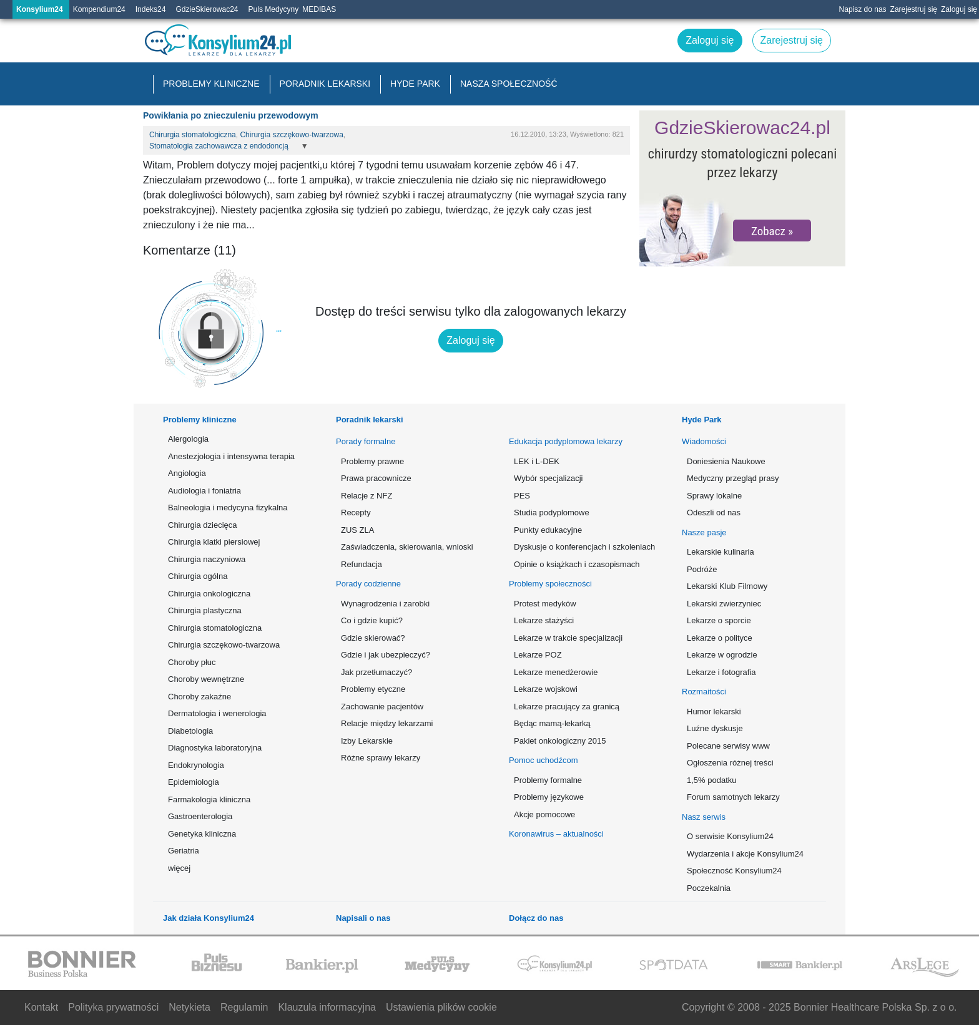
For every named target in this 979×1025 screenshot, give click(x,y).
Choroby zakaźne (199, 696)
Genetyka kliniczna (202, 833)
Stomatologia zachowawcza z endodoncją (218, 146)
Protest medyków (545, 603)
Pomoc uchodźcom (543, 760)
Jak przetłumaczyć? (376, 672)
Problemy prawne (372, 461)
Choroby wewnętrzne (206, 679)
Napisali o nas (363, 918)
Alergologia (188, 439)
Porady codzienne (368, 583)
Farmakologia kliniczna (209, 799)
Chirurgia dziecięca (202, 525)
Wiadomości (704, 441)
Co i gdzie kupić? (372, 620)
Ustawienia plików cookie (441, 1007)
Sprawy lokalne (714, 495)
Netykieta (189, 1007)
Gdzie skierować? (373, 638)
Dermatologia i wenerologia (217, 713)
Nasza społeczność (509, 84)
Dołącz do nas (536, 918)
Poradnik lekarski (325, 84)
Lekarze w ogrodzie (722, 654)
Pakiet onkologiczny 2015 (560, 741)
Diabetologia (190, 731)
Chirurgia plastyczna (205, 610)
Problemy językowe (549, 797)
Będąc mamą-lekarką (552, 723)
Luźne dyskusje (715, 728)
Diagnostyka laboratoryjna (215, 747)
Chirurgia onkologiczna (209, 593)
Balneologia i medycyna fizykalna (228, 507)
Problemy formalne (548, 780)
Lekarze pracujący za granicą (566, 706)
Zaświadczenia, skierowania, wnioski (407, 546)
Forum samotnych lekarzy (733, 797)
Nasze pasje (704, 532)
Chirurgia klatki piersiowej (214, 542)
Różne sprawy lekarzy (380, 757)
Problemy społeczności (550, 583)
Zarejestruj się (913, 9)
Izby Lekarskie (367, 741)
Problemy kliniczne (211, 84)
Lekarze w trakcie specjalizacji (568, 638)
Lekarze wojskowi (546, 689)
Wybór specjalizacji (548, 478)
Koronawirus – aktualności (556, 833)
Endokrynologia (196, 765)
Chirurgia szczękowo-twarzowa (291, 134)
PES (522, 495)
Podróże (702, 569)
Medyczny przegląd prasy (733, 478)
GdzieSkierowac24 (206, 9)
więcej (179, 868)
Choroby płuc (192, 662)
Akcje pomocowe (544, 814)
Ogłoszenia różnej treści (730, 762)
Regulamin (244, 1007)
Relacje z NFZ (366, 495)
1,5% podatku (712, 780)
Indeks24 (150, 9)
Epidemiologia (193, 782)
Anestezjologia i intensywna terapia (231, 456)
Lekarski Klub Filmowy (727, 586)
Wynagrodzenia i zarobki (385, 603)
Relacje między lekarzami (387, 723)
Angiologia (187, 473)
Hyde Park (415, 84)
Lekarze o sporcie (719, 620)
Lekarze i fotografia (721, 672)
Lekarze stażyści (544, 620)
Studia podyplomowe (551, 512)
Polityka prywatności (113, 1007)
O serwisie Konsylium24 (730, 836)
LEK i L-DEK (536, 461)
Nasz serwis (704, 817)
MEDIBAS (319, 9)
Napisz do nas (863, 9)
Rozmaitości (704, 691)
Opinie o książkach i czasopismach (577, 564)
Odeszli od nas (713, 512)
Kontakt (41, 1007)
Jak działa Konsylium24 (208, 918)
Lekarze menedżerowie (556, 672)
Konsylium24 (39, 9)
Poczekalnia (709, 888)
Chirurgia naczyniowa (206, 559)
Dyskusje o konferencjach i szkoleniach (583, 546)
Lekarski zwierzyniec (724, 603)
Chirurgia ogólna (197, 576)
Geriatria (183, 850)
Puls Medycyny (273, 9)
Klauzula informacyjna (327, 1007)
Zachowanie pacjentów (382, 706)
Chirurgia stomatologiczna (192, 134)
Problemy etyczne (373, 689)
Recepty (356, 512)
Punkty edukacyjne (548, 530)
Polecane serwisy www (728, 746)
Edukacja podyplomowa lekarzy (565, 441)
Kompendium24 (99, 9)
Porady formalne (365, 441)
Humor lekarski (714, 711)
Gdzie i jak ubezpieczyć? (385, 654)
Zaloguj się (959, 9)
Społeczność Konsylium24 (734, 870)
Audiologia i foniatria (204, 490)
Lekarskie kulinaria (720, 551)
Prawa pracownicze (376, 478)
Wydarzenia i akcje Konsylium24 (745, 853)
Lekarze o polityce (719, 638)
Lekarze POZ (538, 654)
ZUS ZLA (357, 530)
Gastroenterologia (200, 816)
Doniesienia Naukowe (726, 461)
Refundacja (361, 564)
